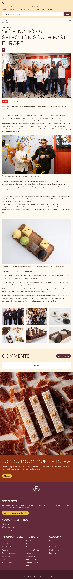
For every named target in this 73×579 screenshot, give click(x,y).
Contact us (6, 556)
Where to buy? (7, 562)
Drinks (27, 565)
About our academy (56, 541)
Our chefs (52, 547)
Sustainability (7, 547)
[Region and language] (32, 14)
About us (5, 550)
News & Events (7, 27)
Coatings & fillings (32, 550)
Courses (52, 544)
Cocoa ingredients (32, 544)
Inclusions (29, 553)
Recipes (5, 541)
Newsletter (6, 559)
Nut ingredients (31, 547)
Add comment (63, 356)
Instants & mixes (31, 562)
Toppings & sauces (32, 559)
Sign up (7, 476)
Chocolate (29, 541)
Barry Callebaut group (10, 553)
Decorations (30, 556)
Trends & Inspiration (9, 544)
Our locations (54, 550)
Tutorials (52, 553)
